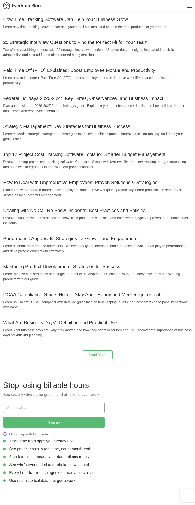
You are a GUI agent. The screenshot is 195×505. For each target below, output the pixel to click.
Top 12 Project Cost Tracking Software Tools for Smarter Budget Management (84, 154)
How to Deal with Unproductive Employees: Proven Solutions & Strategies (80, 182)
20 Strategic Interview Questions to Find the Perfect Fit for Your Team (75, 42)
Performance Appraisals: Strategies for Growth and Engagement (70, 238)
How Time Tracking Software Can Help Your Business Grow (65, 19)
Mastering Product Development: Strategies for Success (61, 266)
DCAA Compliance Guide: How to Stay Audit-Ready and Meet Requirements (83, 294)
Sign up (54, 422)
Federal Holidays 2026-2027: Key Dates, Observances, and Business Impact (83, 98)
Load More (97, 355)
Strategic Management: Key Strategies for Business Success (66, 126)
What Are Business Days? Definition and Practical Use (60, 322)
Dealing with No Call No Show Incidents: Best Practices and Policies (74, 210)
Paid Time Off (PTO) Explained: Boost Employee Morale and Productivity (79, 70)
